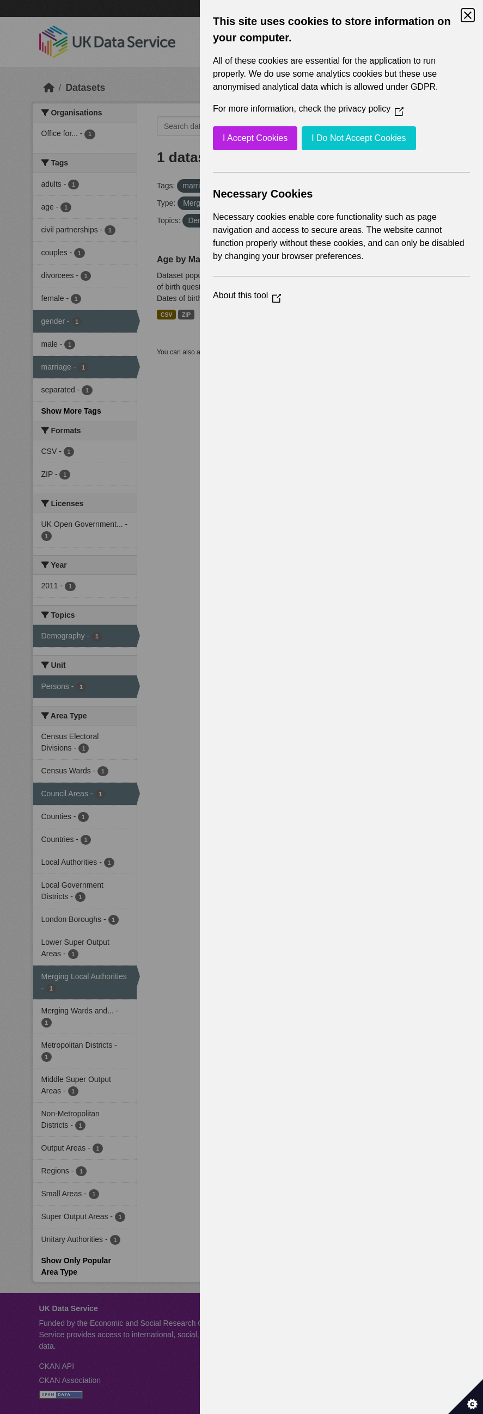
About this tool (247, 295)
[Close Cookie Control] (467, 15)
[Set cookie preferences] (465, 1396)
